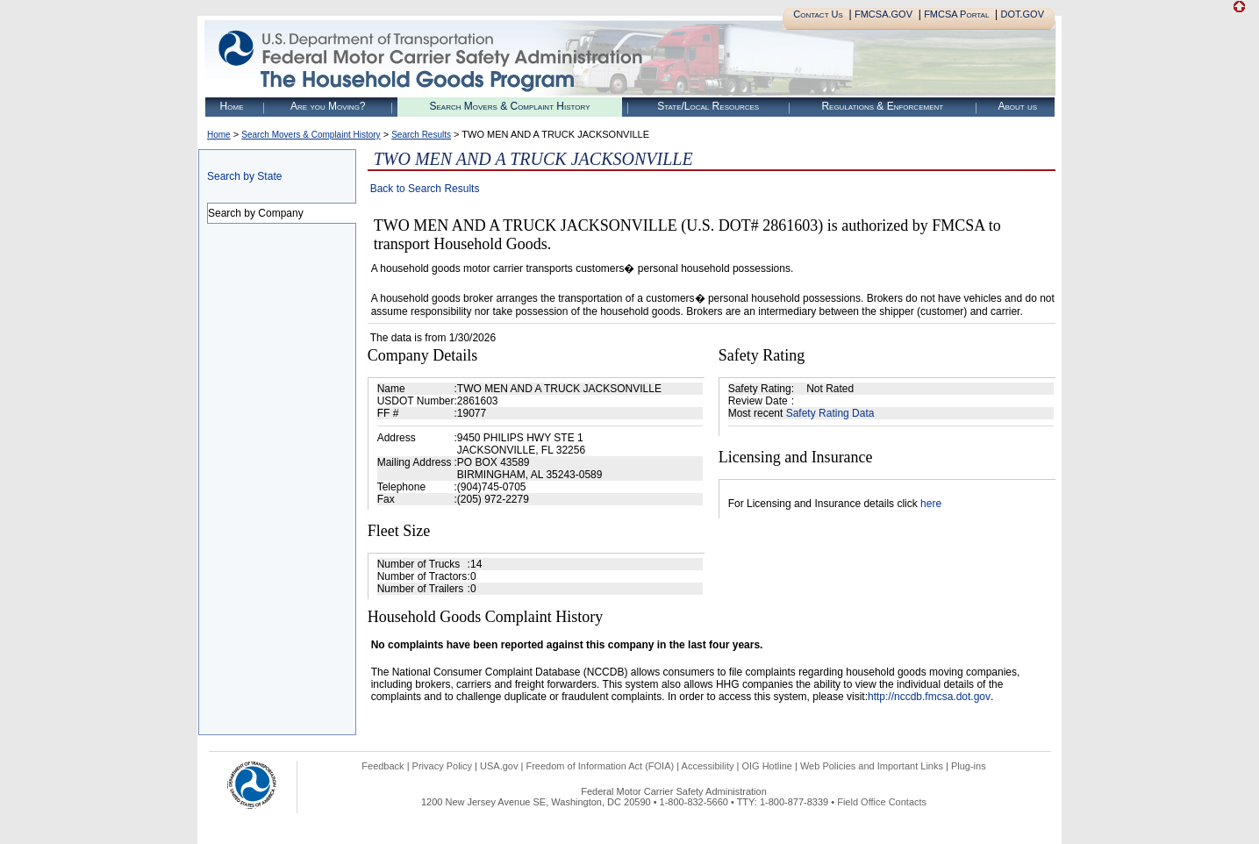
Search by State (244, 176)
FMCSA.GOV (883, 14)
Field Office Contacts (881, 802)
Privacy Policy (442, 766)
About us (1017, 106)
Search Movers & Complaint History (509, 106)
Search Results (421, 134)
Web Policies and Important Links (871, 766)
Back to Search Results (425, 188)
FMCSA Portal (956, 14)
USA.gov (499, 766)
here (930, 503)
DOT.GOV (1022, 14)
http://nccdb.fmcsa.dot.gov (929, 696)
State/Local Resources (708, 106)
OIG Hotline (766, 766)
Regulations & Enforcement (882, 106)
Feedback (382, 766)
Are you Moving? (328, 106)
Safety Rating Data (830, 413)
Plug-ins (968, 766)
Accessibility (708, 766)
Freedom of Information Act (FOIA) (600, 766)
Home (232, 106)
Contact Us (818, 14)
